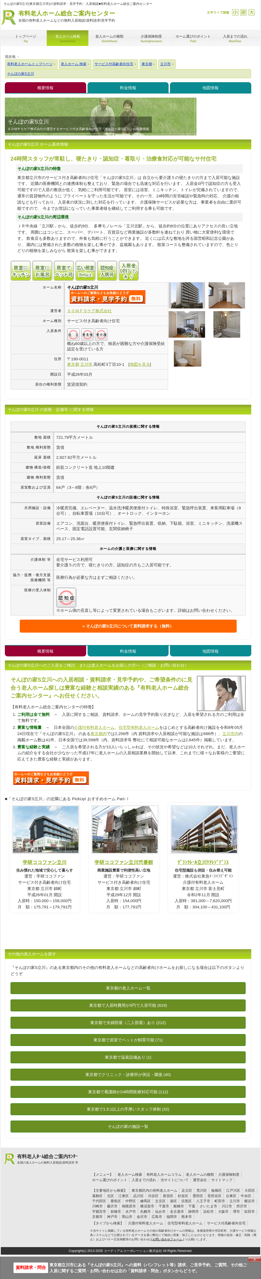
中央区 (246, 1196)
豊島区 (116, 1201)
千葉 (191, 1206)
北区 (110, 1196)
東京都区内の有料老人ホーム (154, 1190)
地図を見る (140, 364)
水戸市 (130, 1212)
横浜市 (249, 1201)
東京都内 (99, 733)
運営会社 (200, 1180)
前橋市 (116, 1212)
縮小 (235, 12)
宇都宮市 (99, 1212)
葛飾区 (97, 1196)
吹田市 (249, 1212)
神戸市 (112, 1217)
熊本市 (186, 1217)
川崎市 (97, 1206)
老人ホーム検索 (130, 1174)
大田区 (250, 1190)
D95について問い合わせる (51, 778)
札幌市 (145, 1212)
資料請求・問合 (31, 1267)
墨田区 (198, 1196)
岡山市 (127, 1217)
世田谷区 (215, 1196)
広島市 (157, 1217)
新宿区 (168, 1196)
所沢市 (241, 1206)
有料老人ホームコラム (164, 1174)
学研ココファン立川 (44, 862)
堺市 (236, 1212)
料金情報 (128, 87)
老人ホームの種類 (200, 1174)
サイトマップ (221, 1180)
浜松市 (208, 1212)
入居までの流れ (144, 1180)
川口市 (227, 1206)
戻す (243, 12)
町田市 (220, 1201)
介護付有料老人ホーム (94, 727)
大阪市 (223, 1212)
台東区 (231, 1196)
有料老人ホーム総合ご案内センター (66, 16)
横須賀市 (147, 1206)
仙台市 (160, 1212)
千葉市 (164, 1206)
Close (254, 1259)
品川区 (138, 1196)
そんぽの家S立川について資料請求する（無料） (130, 626)
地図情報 (210, 87)
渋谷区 (153, 1196)
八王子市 (203, 1201)
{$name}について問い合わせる (107, 297)
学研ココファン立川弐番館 (124, 862)
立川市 (234, 1201)
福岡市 (171, 1217)
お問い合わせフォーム (167, 1239)
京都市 (97, 1217)
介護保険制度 (228, 1174)
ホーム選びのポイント (109, 1180)
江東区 (123, 1196)
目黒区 (186, 1201)
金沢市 (142, 1217)
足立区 (187, 1190)
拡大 (251, 12)
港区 (173, 1201)
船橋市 (178, 1206)
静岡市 (193, 1212)
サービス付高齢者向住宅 (226, 1223)
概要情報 (45, 87)
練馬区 (145, 1201)
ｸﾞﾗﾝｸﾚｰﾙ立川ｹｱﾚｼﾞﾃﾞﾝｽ (203, 862)
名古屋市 (177, 1212)
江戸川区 (233, 1190)
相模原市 (129, 1206)
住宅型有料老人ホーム (139, 727)
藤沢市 (112, 1206)
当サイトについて (174, 1180)
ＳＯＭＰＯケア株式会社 (89, 310)
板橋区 (216, 1190)
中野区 (130, 1201)
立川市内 (230, 733)
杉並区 (183, 1196)
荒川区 (201, 1190)
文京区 (160, 1201)
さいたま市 (208, 1206)
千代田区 (99, 1201)
